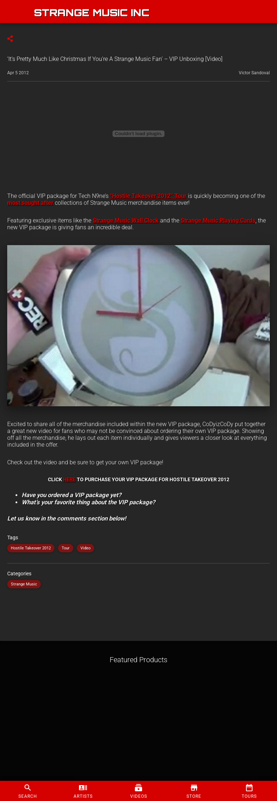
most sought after (30, 202)
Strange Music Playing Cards (218, 220)
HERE (69, 479)
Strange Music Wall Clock (126, 220)
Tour (66, 548)
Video (85, 548)
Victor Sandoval (254, 72)
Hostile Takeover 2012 (31, 548)
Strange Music (24, 584)
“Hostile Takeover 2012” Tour (148, 195)
